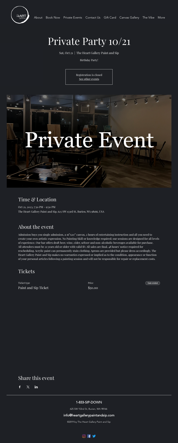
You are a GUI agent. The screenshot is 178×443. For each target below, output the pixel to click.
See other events (89, 79)
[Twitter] (94, 436)
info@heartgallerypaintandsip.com (88, 415)
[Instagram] (84, 436)
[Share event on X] (28, 387)
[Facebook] (89, 436)
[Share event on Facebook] (19, 387)
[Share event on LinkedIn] (36, 387)
